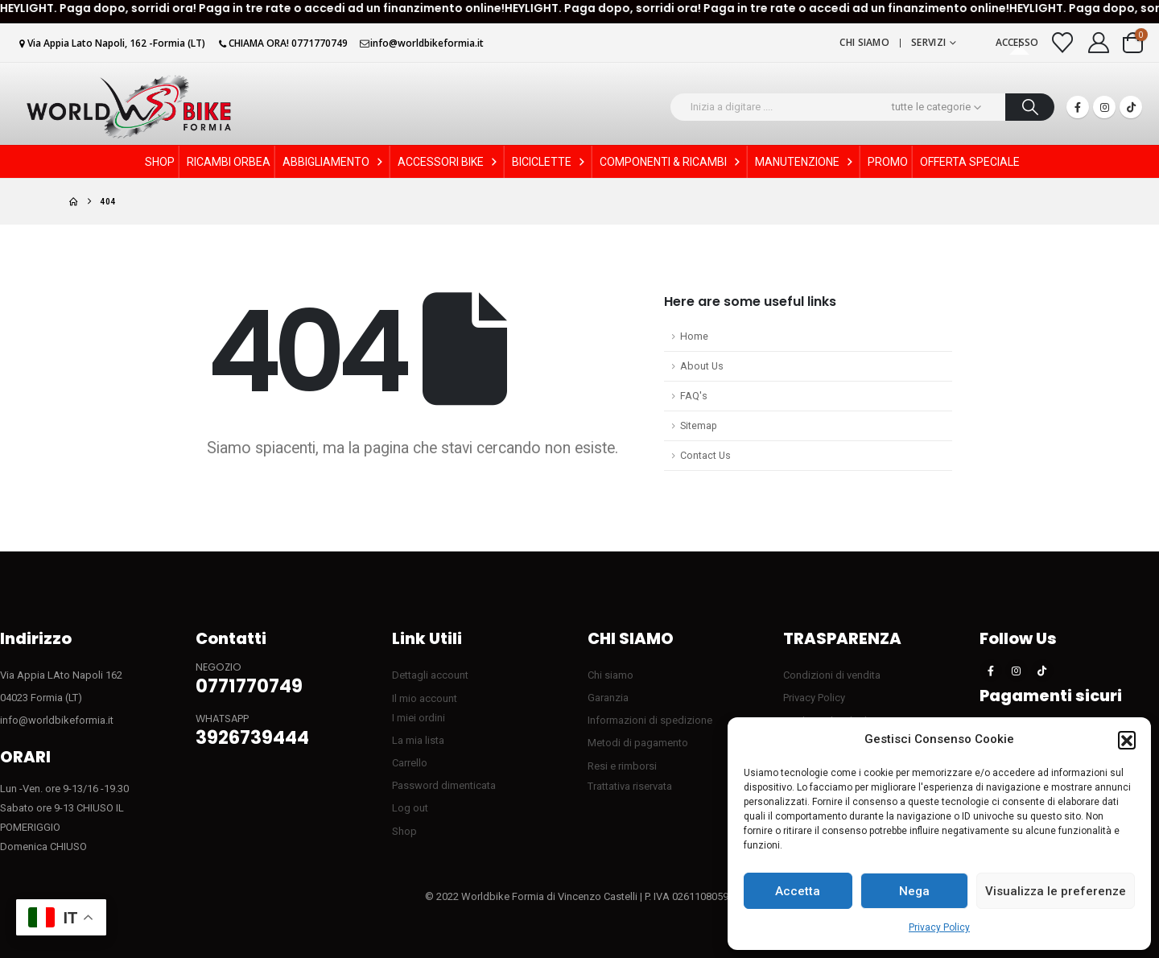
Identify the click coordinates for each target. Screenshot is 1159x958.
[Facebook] (1077, 107)
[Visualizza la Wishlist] (1062, 42)
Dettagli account (430, 675)
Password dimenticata (444, 785)
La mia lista (418, 740)
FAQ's (693, 396)
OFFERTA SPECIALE (970, 161)
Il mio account (424, 698)
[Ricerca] (1029, 107)
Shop (404, 831)
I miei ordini (418, 718)
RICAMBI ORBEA (228, 161)
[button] (1127, 740)
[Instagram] (1104, 107)
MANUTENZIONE (805, 162)
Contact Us (705, 455)
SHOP (160, 161)
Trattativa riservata (630, 786)
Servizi (928, 42)
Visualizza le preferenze (1055, 891)
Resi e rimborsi (622, 766)
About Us (702, 366)
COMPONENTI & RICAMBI (671, 162)
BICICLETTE (550, 162)
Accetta (797, 891)
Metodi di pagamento (638, 743)
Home (694, 336)
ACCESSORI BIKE (449, 162)
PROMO (888, 161)
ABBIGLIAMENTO (334, 162)
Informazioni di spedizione (650, 720)
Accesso (1017, 42)
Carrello (409, 763)
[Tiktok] (1131, 107)
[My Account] (1099, 42)
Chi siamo (864, 42)
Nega (914, 891)
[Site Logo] (128, 106)
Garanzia (608, 698)
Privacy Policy (939, 927)
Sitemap (698, 425)
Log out (410, 808)
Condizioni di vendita (832, 675)
